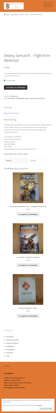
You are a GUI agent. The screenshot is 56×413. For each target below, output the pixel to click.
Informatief (9, 352)
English (32, 98)
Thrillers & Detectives (12, 340)
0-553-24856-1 (11, 98)
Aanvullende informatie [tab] (11, 113)
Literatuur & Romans (12, 343)
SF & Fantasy (14, 14)
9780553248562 (20, 98)
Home (7, 14)
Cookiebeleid (39, 405)
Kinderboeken (10, 346)
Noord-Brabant (10, 349)
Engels (27, 98)
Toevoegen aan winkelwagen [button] (28, 214)
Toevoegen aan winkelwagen (15, 87)
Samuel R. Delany (39, 98)
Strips (8, 356)
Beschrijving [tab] (8, 108)
